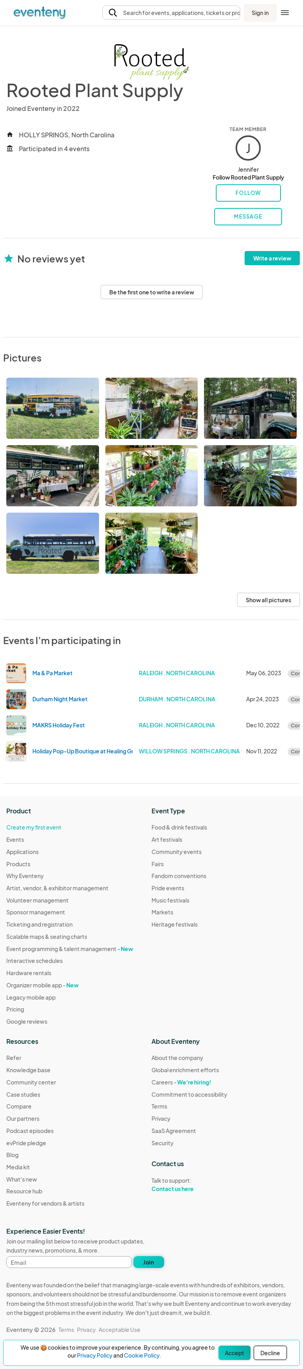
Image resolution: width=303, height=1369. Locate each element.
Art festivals (167, 839)
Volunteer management (37, 900)
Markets (162, 912)
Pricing (15, 1009)
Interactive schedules (34, 960)
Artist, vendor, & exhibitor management (57, 887)
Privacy (161, 1118)
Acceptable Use (119, 1329)
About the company (177, 1057)
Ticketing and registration (39, 924)
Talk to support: (189, 1185)
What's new (21, 1179)
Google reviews (26, 1021)
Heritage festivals (175, 924)
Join (148, 1262)
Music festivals (170, 900)
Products (18, 863)
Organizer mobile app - (42, 985)
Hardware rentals (28, 972)
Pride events (168, 887)
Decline (270, 1352)
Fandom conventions (179, 875)
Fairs (158, 863)
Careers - (181, 1082)
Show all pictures (268, 599)
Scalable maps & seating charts (46, 936)
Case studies (23, 1094)
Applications (22, 851)
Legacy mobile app (31, 997)
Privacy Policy (94, 1355)
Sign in (260, 12)
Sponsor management (35, 912)
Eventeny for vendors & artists (45, 1203)
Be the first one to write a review (151, 292)
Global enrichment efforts (185, 1069)
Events (15, 839)
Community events (177, 851)
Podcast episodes (30, 1130)
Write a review (272, 258)
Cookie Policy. (142, 1355)
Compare (19, 1106)
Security (163, 1142)
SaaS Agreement (174, 1130)
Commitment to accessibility (189, 1094)
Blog (12, 1154)
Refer (13, 1057)
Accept (234, 1352)
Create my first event (34, 827)
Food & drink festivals (179, 827)
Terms (159, 1106)
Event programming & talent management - (69, 948)
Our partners (22, 1118)
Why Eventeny (25, 875)
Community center (31, 1082)
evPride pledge (26, 1142)
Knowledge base (28, 1069)
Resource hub (24, 1191)
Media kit (18, 1166)
